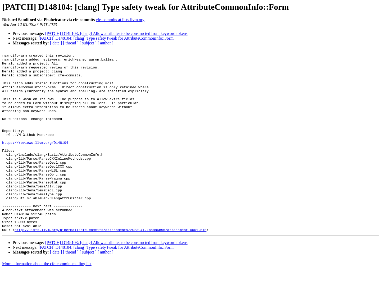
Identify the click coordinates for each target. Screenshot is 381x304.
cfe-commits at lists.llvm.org (120, 19)
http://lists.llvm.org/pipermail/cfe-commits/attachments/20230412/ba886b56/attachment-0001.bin (110, 265)
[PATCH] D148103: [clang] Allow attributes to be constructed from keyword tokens (116, 33)
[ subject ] (88, 43)
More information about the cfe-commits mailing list (47, 299)
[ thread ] (71, 43)
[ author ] (106, 43)
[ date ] (56, 43)
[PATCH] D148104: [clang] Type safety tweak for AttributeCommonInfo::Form (106, 38)
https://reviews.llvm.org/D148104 (35, 160)
